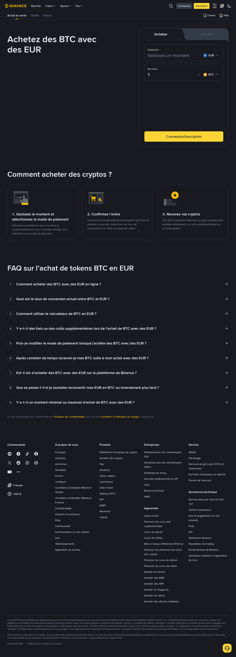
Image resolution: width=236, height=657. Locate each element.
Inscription (202, 6)
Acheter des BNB (154, 577)
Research (105, 511)
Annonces (61, 464)
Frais (191, 526)
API (190, 532)
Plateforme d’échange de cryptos (118, 452)
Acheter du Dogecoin (156, 589)
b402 (147, 496)
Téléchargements (65, 543)
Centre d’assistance (200, 509)
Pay (102, 464)
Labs (147, 484)
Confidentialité (63, 508)
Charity (103, 517)
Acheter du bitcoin (154, 572)
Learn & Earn (151, 515)
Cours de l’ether (153, 538)
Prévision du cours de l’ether (160, 566)
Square (65, 6)
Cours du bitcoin (153, 532)
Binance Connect (154, 490)
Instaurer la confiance (67, 514)
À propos (60, 452)
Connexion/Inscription (184, 136)
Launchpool (106, 481)
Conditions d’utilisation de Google (119, 416)
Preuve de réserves (200, 480)
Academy (105, 470)
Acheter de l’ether (154, 595)
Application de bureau (67, 549)
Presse (59, 475)
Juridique (60, 481)
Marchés (36, 6)
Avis (57, 538)
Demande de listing (155, 473)
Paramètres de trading (201, 543)
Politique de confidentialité (70, 416)
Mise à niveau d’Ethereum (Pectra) (163, 543)
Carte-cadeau (107, 475)
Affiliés (192, 452)
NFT (102, 499)
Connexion (184, 6)
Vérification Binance (200, 538)
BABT (103, 505)
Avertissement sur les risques (72, 532)
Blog (57, 520)
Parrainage (195, 458)
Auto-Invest (106, 487)
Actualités (60, 470)
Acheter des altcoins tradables (161, 601)
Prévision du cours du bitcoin (161, 560)
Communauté (62, 526)
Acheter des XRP (154, 583)
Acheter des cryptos (111, 458)
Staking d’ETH (107, 493)
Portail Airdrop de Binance (203, 549)
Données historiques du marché (207, 474)
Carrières (60, 458)
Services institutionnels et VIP (161, 478)
